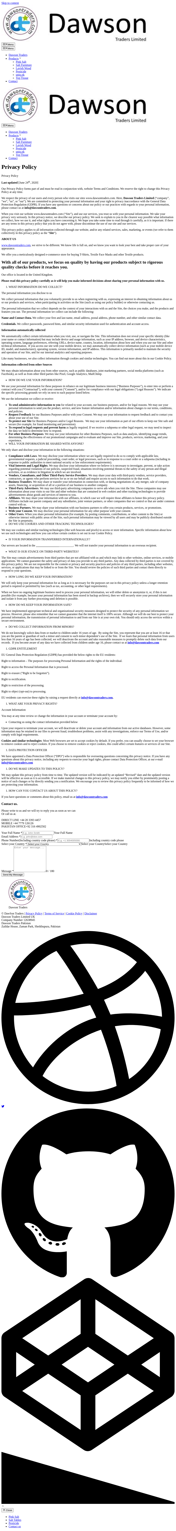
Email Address (10, 836)
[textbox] (92, 843)
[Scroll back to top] (2, 1506)
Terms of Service (54, 913)
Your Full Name (11, 832)
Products (15, 58)
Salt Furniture (24, 65)
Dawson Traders (18, 54)
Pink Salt (21, 61)
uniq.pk (20, 74)
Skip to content (10, 2)
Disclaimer (90, 913)
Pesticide (21, 71)
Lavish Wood (23, 68)
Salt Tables (15, 1519)
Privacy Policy (34, 913)
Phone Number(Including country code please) (29, 840)
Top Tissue (22, 77)
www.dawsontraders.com (16, 245)
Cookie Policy (74, 913)
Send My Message (13, 874)
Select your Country (14, 843)
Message (7, 871)
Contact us (15, 1526)
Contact (13, 81)
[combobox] (92, 843)
